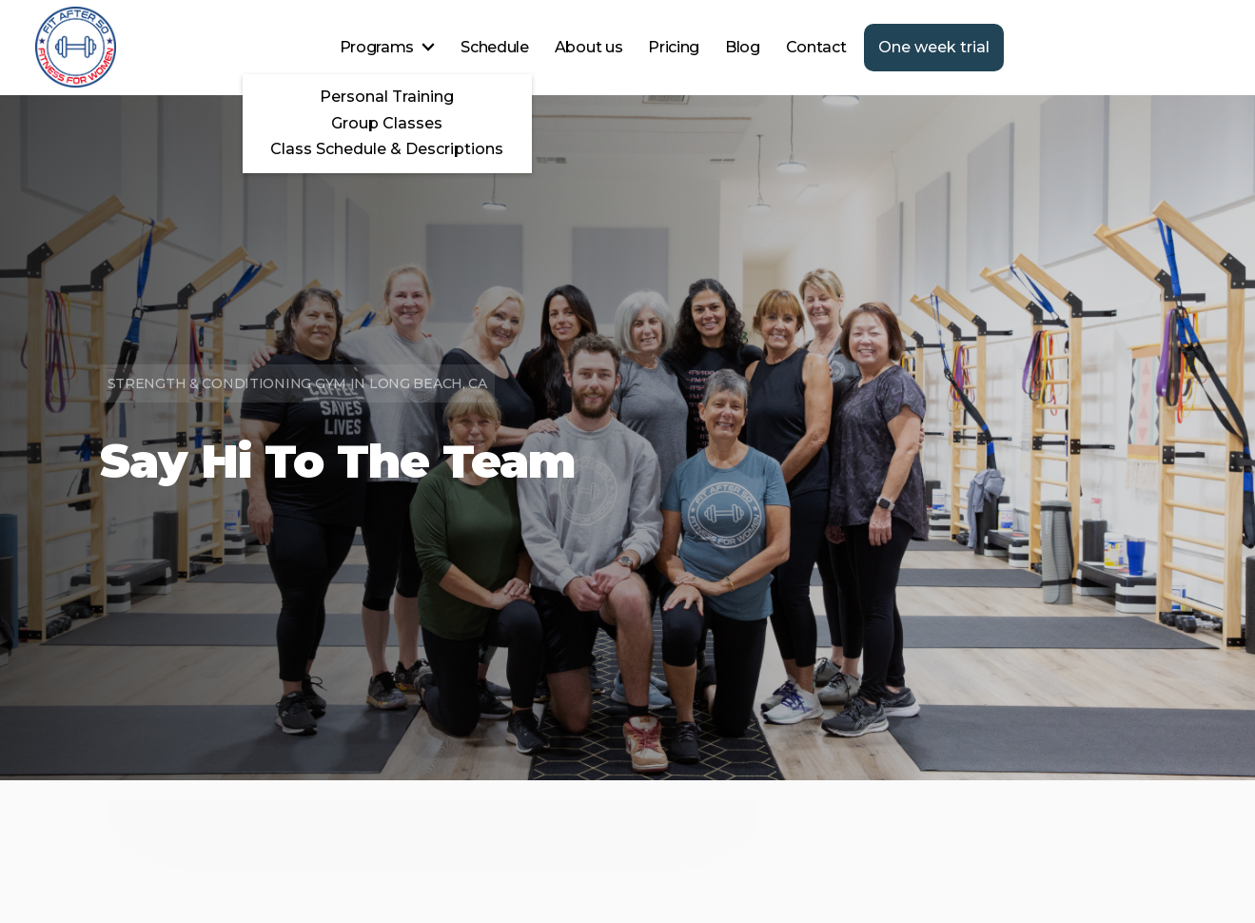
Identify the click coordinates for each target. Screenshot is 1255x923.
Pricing (673, 47)
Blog (742, 47)
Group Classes (386, 123)
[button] (387, 47)
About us (588, 47)
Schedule (494, 47)
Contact (816, 47)
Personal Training (387, 97)
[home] (75, 47)
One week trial (934, 47)
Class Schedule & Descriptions (386, 149)
